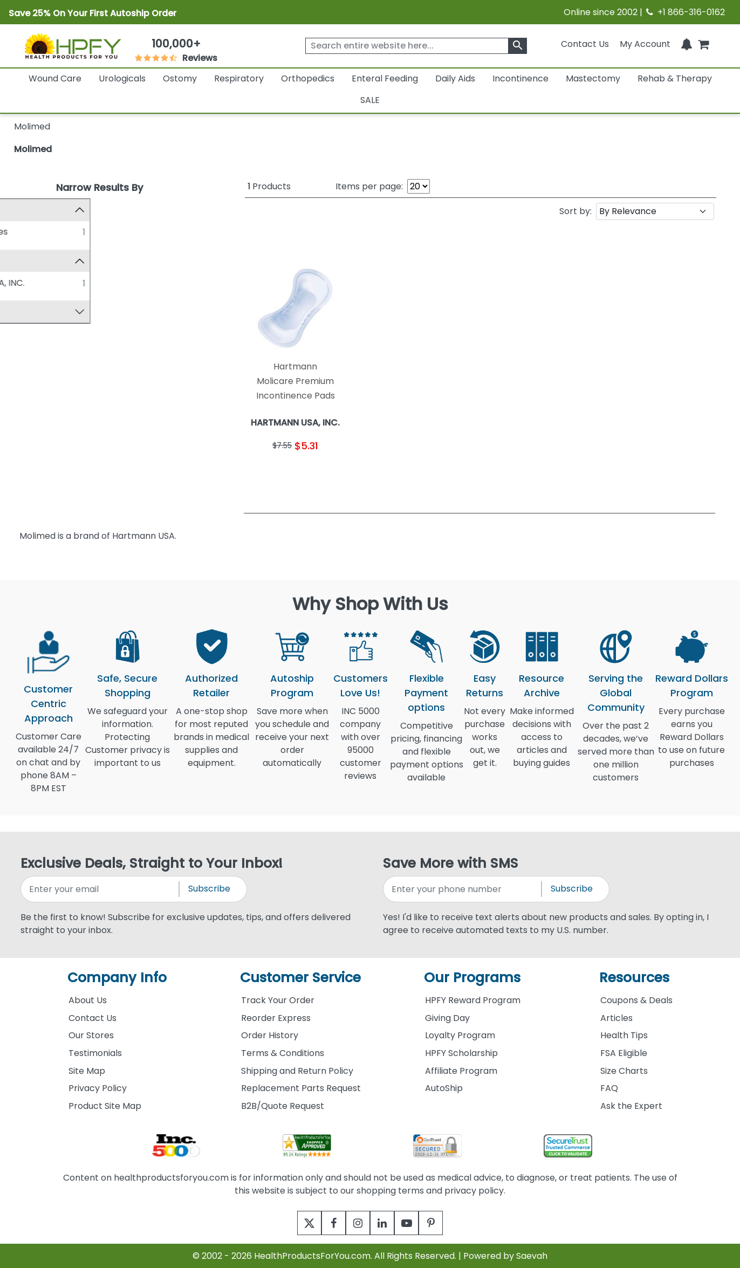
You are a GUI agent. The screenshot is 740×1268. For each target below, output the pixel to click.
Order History (269, 1035)
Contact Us (585, 44)
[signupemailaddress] (100, 889)
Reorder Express (276, 1018)
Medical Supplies (67, 231)
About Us (87, 1000)
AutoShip (444, 1088)
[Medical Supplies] (23, 231)
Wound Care (55, 78)
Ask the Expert (631, 1106)
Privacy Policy (97, 1088)
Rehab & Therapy (675, 78)
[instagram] (355, 1223)
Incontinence (520, 78)
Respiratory (239, 78)
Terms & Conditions (282, 1053)
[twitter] (296, 1223)
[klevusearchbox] (517, 46)
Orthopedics (307, 78)
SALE (370, 100)
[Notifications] (687, 44)
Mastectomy (593, 78)
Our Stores (91, 1035)
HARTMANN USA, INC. (75, 284)
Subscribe (209, 888)
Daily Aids (455, 78)
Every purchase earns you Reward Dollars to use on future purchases (691, 743)
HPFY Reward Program (472, 1000)
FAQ (609, 1088)
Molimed (33, 149)
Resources (634, 977)
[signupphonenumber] (463, 889)
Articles (616, 1018)
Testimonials (95, 1053)
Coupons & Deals (636, 1000)
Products (269, 186)
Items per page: (369, 186)
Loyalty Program (460, 1035)
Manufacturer (49, 261)
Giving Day (447, 1018)
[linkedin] (385, 1223)
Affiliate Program (461, 1071)
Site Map (86, 1071)
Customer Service (300, 977)
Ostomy (180, 78)
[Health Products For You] (72, 45)
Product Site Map (104, 1106)
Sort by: (575, 211)
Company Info (117, 977)
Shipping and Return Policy (297, 1071)
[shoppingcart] (703, 44)
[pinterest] (444, 1223)
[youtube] (414, 1223)
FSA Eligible (623, 1053)
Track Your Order (277, 1000)
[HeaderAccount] (645, 44)
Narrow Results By (99, 187)
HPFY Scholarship (461, 1053)
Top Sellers (43, 313)
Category (40, 209)
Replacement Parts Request (301, 1088)
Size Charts (624, 1071)
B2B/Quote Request (282, 1106)
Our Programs (472, 977)
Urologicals (122, 78)
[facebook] (325, 1223)
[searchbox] (416, 46)
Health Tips (624, 1035)
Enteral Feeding (385, 78)
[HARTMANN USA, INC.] (23, 283)
